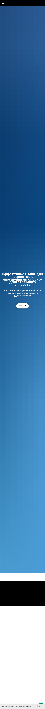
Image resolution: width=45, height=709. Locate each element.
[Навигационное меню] (3, 3)
